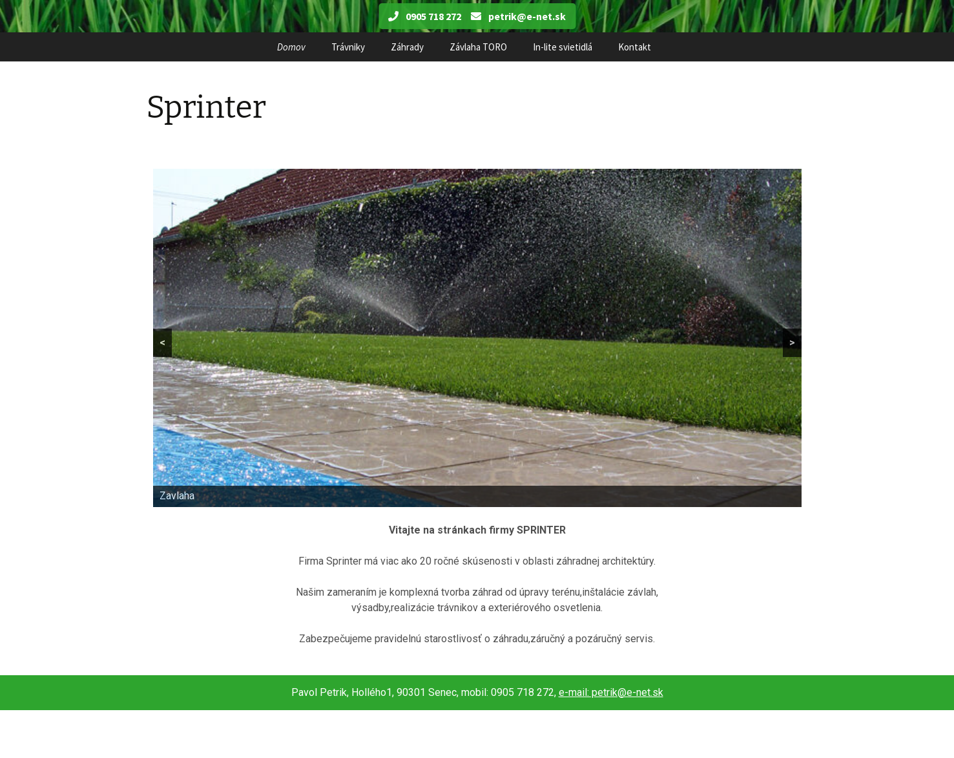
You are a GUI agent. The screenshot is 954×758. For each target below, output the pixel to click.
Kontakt (634, 47)
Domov (291, 47)
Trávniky (348, 47)
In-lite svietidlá (562, 47)
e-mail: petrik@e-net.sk (611, 692)
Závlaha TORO (478, 47)
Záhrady (407, 47)
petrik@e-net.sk (518, 16)
